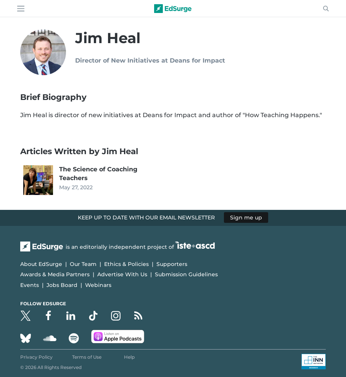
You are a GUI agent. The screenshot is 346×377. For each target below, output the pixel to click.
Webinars (98, 285)
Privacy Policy (36, 357)
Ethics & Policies (126, 264)
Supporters (171, 264)
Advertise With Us (122, 274)
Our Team (83, 264)
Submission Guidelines (186, 274)
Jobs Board (62, 285)
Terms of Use (86, 357)
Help (129, 357)
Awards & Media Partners (55, 274)
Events (29, 285)
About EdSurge (41, 264)
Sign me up (246, 217)
